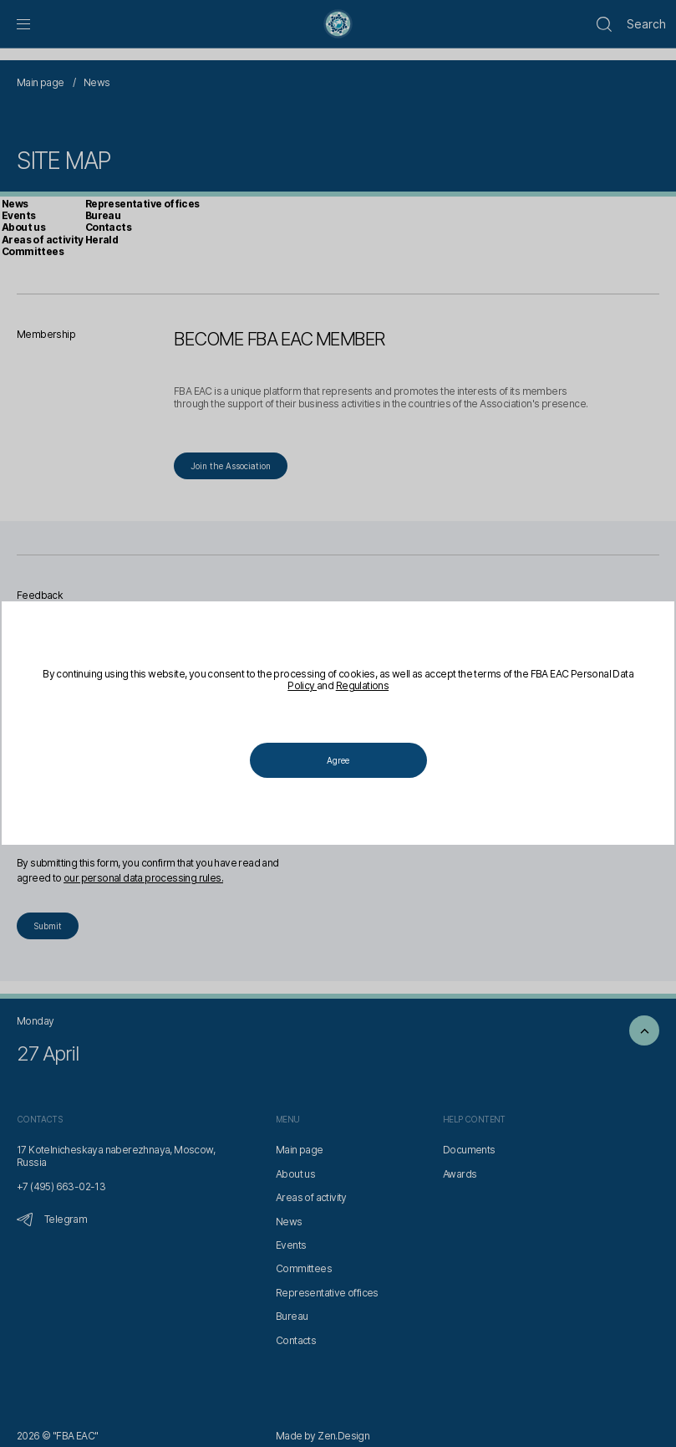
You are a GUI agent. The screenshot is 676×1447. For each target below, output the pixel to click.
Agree (338, 760)
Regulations (373, 686)
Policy (313, 686)
